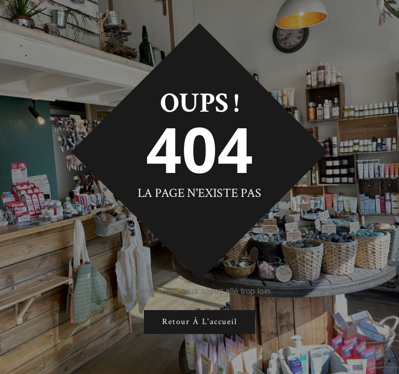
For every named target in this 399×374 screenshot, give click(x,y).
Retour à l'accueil (199, 321)
